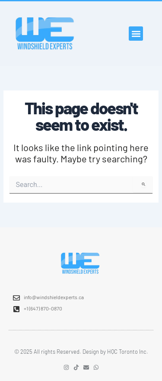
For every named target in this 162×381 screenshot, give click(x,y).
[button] (136, 33)
